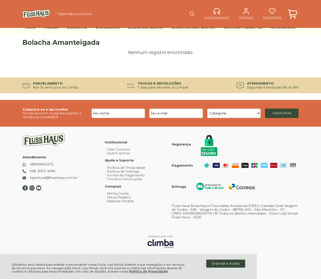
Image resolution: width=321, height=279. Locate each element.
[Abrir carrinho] (292, 10)
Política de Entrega (123, 171)
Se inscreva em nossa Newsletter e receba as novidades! (52, 115)
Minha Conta (118, 193)
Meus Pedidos (119, 197)
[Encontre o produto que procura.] (174, 11)
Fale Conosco (118, 149)
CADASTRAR (281, 113)
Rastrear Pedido (120, 201)
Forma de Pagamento (126, 175)
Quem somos (118, 153)
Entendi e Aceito (226, 263)
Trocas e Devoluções (124, 179)
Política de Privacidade (148, 271)
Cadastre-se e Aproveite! (45, 109)
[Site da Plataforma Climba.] (160, 241)
